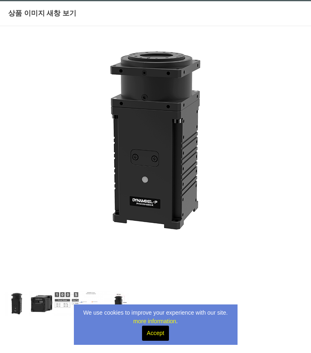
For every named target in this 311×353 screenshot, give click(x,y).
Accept (155, 333)
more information (154, 321)
